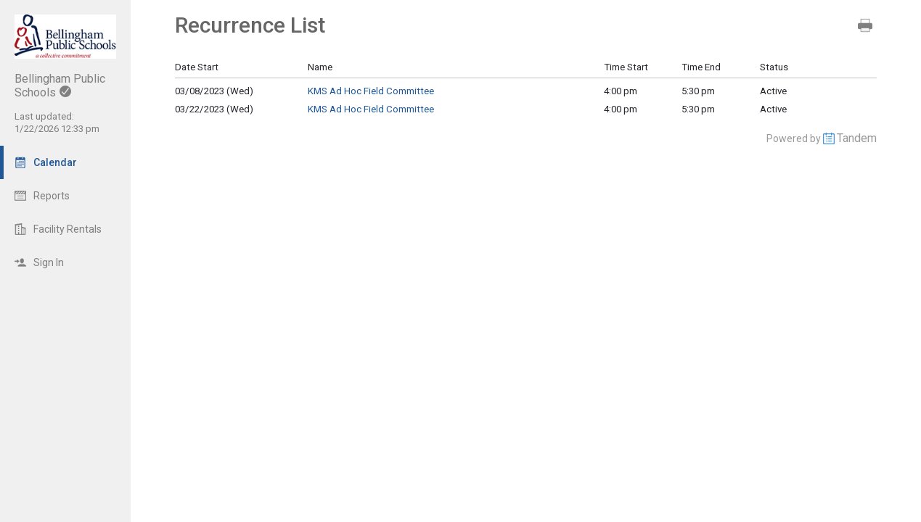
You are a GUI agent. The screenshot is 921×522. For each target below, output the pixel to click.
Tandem (857, 138)
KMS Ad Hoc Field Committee (371, 91)
